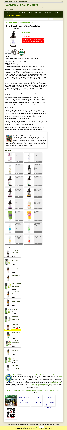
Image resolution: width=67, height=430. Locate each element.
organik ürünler (49, 374)
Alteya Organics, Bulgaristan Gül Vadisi (17, 61)
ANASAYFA (8, 12)
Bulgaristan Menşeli (13, 64)
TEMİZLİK (29, 12)
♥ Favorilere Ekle (26, 32)
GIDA (15, 12)
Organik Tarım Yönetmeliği (48, 384)
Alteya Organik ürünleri (16, 66)
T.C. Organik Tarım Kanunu (35, 384)
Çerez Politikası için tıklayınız (31, 427)
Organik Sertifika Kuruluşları (37, 385)
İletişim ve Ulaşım (24, 402)
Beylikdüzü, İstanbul (9, 9)
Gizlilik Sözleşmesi (50, 402)
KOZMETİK (22, 12)
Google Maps (37, 400)
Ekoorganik (15, 374)
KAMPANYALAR (20, 15)
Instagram (37, 395)
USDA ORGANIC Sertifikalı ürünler (27, 67)
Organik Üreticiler (56, 390)
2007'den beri (50, 7)
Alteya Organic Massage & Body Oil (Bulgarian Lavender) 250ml (27, 60)
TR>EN (61, 1)
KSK (33, 392)
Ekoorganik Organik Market (21, 5)
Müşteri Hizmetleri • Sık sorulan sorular (18, 1)
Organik (55, 374)
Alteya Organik (12, 63)
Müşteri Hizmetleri (24, 404)
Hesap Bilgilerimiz (50, 405)
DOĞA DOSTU (48, 12)
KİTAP (56, 12)
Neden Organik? (17, 390)
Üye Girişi (6, 1)
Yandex (36, 404)
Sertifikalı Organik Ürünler (39, 7)
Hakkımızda (23, 395)
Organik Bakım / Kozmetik (11, 22)
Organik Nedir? (9, 390)
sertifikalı (44, 374)
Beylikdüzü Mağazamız (24, 397)
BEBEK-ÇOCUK (39, 12)
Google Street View (36, 402)
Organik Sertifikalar (39, 392)
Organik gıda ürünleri (56, 382)
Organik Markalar (27, 392)
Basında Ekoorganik (23, 399)
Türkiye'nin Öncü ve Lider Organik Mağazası (13, 7)
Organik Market (24, 374)
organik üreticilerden (37, 374)
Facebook (37, 397)
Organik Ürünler (48, 390)
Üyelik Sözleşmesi (50, 404)
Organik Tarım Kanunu (27, 390)
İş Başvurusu (24, 400)
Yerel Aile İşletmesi (58, 7)
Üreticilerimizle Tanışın (11, 133)
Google (36, 399)
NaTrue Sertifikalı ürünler (14, 67)
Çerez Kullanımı (49, 407)
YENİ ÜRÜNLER (10, 15)
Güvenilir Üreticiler (29, 7)
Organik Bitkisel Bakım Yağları (26, 22)
